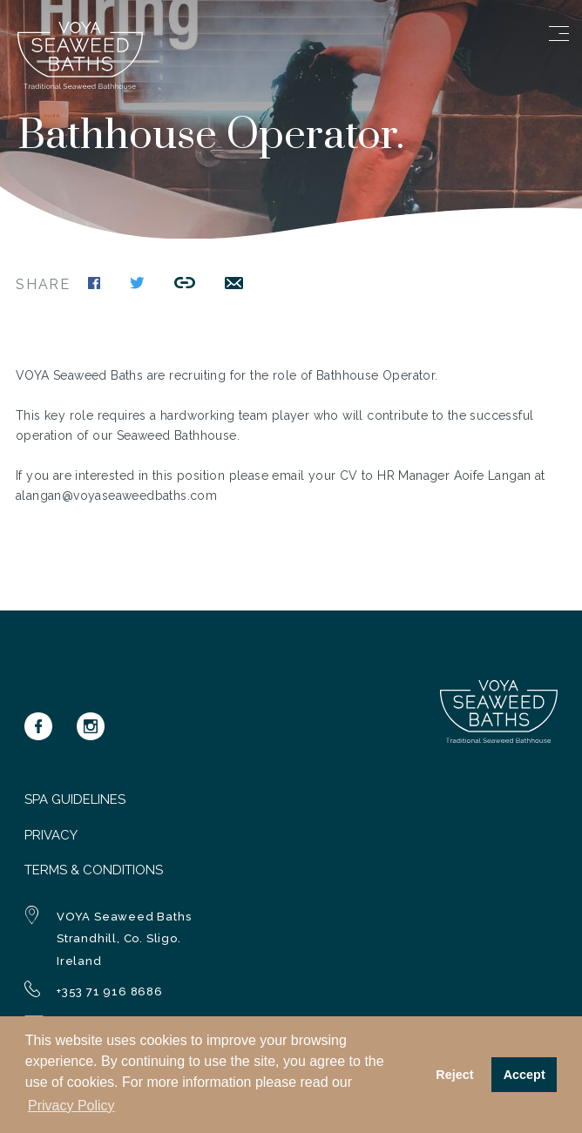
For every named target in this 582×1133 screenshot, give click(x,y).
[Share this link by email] (234, 285)
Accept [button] (524, 1075)
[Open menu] (559, 33)
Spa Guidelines (74, 799)
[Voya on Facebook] (38, 726)
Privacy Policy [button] (71, 1105)
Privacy (51, 835)
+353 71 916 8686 (110, 991)
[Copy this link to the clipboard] (184, 285)
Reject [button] (454, 1075)
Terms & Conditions (93, 870)
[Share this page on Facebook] (94, 285)
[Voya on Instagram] (91, 726)
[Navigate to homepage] (80, 84)
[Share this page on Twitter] (137, 285)
